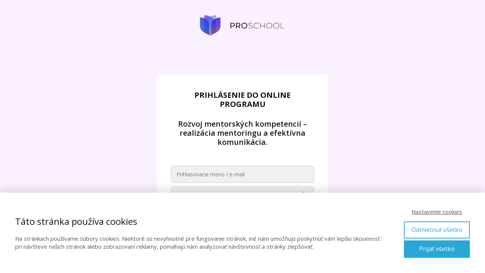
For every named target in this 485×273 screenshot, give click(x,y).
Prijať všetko (437, 249)
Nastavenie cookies (436, 211)
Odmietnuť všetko (436, 230)
